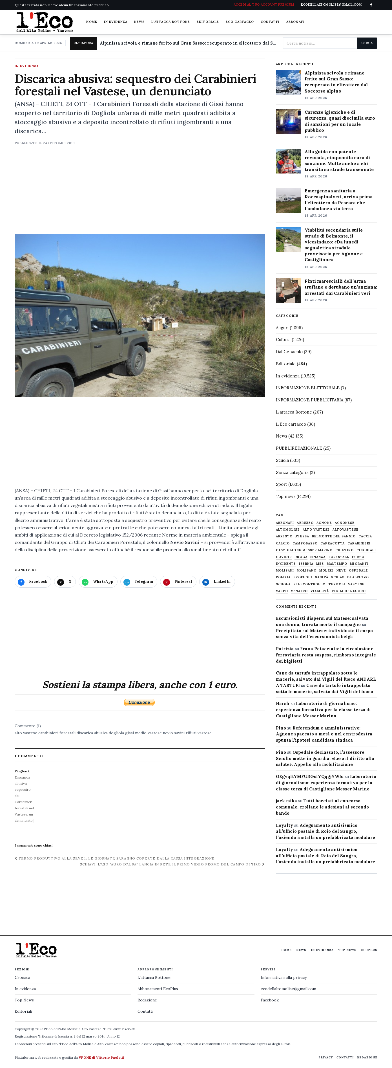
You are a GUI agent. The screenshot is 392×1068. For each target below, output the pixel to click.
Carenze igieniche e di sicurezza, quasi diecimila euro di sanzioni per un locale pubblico (340, 121)
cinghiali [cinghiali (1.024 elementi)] (366, 550)
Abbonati (295, 22)
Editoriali (23, 1011)
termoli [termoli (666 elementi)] (337, 584)
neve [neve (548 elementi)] (341, 570)
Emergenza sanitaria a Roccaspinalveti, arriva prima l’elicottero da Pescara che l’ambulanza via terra (339, 199)
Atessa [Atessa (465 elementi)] (302, 536)
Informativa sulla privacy (284, 977)
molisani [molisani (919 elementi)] (285, 570)
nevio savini (174, 732)
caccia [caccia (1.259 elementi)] (365, 536)
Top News (347, 950)
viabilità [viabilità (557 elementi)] (320, 591)
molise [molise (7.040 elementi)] (326, 570)
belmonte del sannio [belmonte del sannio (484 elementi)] (334, 536)
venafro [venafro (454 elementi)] (299, 591)
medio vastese (148, 732)
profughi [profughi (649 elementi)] (302, 577)
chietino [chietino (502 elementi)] (344, 550)
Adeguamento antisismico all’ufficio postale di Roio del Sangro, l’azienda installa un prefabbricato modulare (325, 831)
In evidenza (115, 22)
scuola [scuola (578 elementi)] (283, 584)
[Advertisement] (140, 194)
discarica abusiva (92, 732)
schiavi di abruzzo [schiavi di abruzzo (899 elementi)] (350, 577)
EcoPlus (369, 950)
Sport (281, 484)
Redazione (147, 1000)
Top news (285, 496)
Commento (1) (28, 725)
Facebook (270, 1000)
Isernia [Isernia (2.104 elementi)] (306, 564)
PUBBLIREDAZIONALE (299, 448)
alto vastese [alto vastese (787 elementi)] (316, 529)
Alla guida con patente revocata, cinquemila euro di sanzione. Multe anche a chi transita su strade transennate (339, 160)
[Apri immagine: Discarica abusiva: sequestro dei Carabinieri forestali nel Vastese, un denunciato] (140, 315)
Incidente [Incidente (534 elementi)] (286, 564)
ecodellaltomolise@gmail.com (288, 988)
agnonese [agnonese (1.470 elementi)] (345, 523)
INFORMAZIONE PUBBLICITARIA (309, 400)
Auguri (282, 327)
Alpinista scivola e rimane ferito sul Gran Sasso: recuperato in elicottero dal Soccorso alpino (189, 43)
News (139, 22)
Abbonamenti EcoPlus (158, 988)
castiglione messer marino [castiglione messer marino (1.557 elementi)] (304, 550)
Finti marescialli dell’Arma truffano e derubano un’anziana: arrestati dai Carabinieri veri (341, 287)
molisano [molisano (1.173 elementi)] (306, 570)
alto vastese (26, 732)
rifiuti (191, 732)
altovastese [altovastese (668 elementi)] (345, 529)
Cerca (367, 43)
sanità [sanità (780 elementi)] (321, 577)
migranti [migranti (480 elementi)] (359, 564)
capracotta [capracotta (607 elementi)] (332, 543)
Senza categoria (292, 472)
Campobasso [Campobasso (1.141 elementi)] (305, 543)
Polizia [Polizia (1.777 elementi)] (283, 577)
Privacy (325, 1057)
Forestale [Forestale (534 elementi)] (339, 557)
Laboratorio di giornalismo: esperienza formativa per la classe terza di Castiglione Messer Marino (323, 709)
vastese (205, 732)
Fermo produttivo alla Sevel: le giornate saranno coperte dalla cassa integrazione (115, 858)
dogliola (116, 732)
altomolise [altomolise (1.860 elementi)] (288, 529)
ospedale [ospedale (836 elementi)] (358, 570)
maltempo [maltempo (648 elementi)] (337, 564)
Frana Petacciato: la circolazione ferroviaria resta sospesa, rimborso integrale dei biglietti (326, 655)
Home (91, 22)
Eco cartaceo (240, 22)
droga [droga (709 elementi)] (300, 557)
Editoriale (208, 22)
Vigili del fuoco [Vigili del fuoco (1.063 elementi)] (349, 591)
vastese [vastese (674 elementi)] (356, 584)
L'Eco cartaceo (291, 424)
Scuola (282, 460)
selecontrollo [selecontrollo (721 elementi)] (309, 584)
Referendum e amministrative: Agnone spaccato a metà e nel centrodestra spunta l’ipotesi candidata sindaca (324, 734)
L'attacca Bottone (170, 22)
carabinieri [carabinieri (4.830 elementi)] (359, 543)
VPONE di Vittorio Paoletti (101, 1057)
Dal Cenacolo (289, 351)
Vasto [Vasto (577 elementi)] (282, 591)
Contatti (270, 22)
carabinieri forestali (57, 732)
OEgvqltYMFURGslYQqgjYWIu (310, 776)
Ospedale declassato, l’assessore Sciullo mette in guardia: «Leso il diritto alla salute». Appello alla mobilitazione (325, 758)
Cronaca (22, 977)
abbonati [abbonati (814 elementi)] (285, 523)
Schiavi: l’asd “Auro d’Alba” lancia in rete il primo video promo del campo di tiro (172, 864)
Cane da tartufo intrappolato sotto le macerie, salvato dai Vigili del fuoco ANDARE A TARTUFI (326, 679)
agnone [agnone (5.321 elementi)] (324, 523)
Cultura (283, 339)
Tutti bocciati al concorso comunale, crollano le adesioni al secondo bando (322, 807)
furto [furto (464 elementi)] (358, 557)
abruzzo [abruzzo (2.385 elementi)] (305, 523)
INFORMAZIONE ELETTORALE (308, 387)
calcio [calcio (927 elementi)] (283, 543)
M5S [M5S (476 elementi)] (320, 564)
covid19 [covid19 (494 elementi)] (284, 557)
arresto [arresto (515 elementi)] (284, 536)
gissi (129, 732)
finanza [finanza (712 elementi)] (318, 557)
